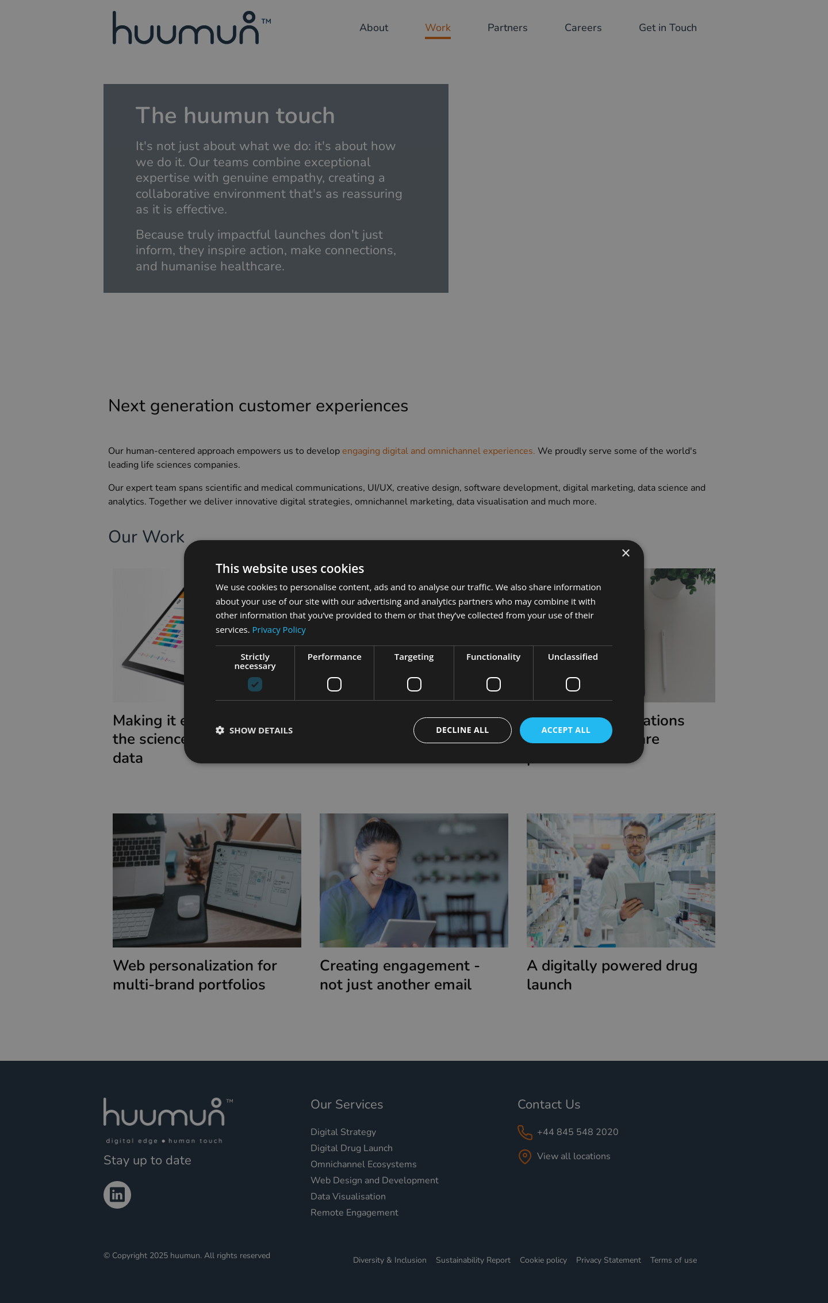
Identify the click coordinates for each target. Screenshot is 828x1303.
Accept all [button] (566, 729)
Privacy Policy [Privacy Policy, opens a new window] (279, 629)
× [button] (625, 553)
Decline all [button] (462, 729)
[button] (254, 730)
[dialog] (414, 651)
